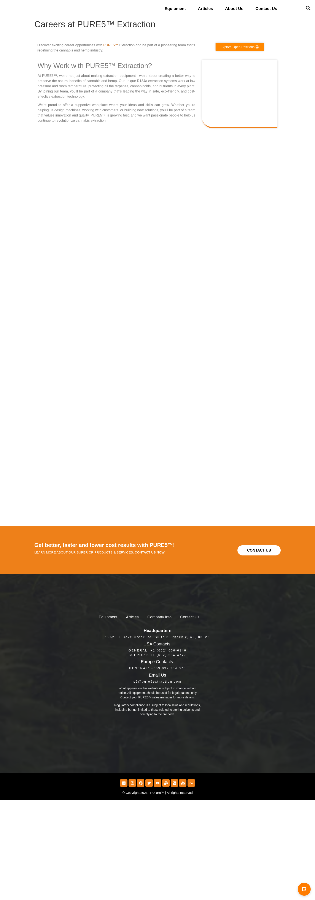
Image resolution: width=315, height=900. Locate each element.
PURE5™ (100, 45)
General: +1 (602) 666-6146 (157, 650)
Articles (205, 8)
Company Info (159, 617)
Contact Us (266, 8)
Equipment (175, 8)
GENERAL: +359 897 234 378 (157, 668)
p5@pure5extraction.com (158, 681)
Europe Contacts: (157, 661)
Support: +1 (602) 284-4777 (157, 655)
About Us (234, 8)
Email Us (157, 675)
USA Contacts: (157, 644)
